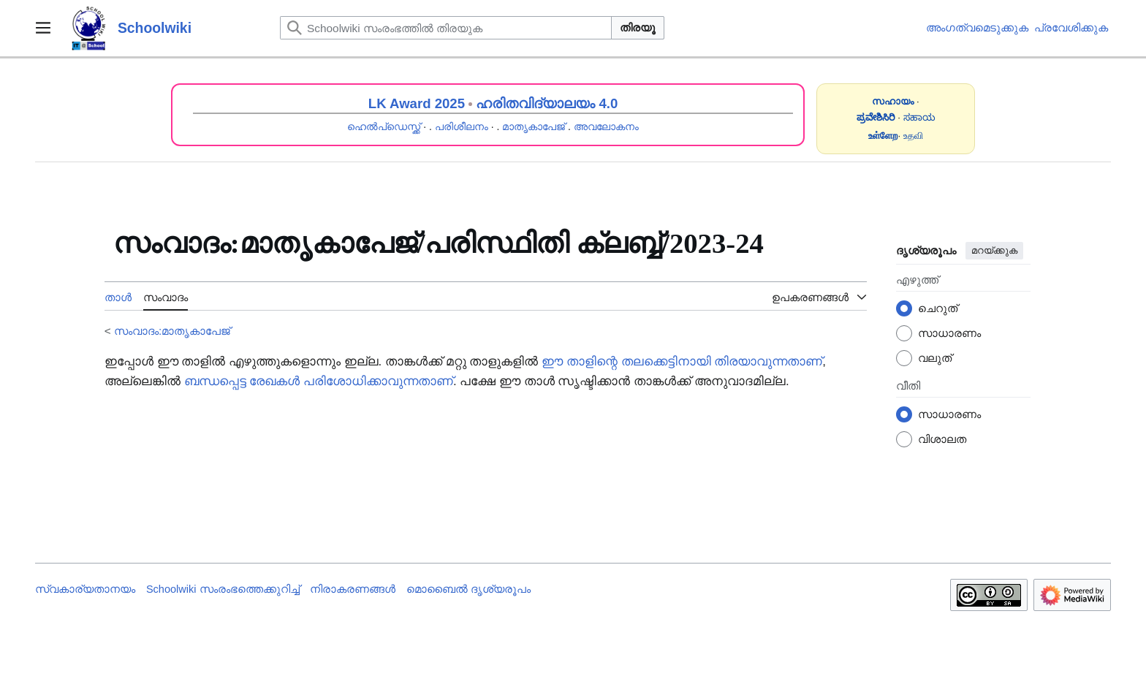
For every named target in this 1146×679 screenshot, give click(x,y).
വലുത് (935, 358)
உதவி (913, 135)
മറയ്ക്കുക (994, 250)
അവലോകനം (606, 126)
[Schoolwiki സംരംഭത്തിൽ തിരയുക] (446, 27)
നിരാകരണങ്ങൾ (352, 589)
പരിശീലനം (461, 126)
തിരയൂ (638, 27)
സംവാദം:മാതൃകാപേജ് (172, 331)
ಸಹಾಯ (919, 117)
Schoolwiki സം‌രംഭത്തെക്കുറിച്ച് (223, 589)
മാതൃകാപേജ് (533, 126)
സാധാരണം (949, 333)
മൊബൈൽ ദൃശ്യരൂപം (468, 589)
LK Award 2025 (416, 103)
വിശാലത (942, 439)
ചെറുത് (937, 308)
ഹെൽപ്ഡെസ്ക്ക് (383, 126)
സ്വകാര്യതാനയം (85, 589)
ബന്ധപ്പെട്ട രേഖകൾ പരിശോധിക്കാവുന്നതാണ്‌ (318, 381)
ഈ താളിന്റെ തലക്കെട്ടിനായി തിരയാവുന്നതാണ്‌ (682, 361)
